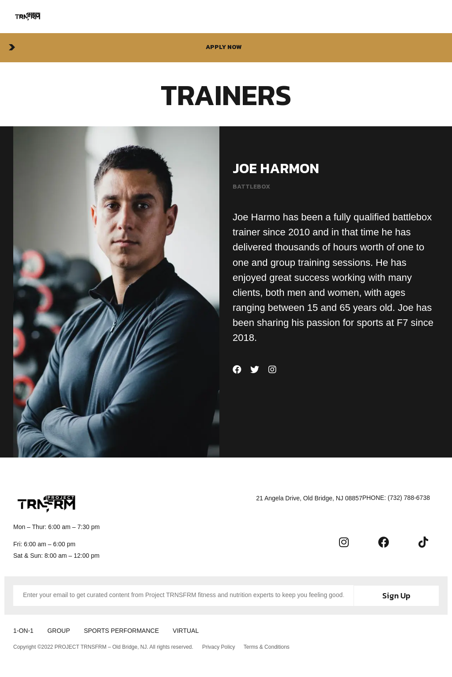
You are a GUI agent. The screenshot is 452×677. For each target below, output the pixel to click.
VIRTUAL (190, 630)
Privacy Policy (218, 646)
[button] (226, 47)
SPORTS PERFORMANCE (124, 630)
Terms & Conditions (267, 646)
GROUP (60, 630)
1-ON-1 (23, 630)
